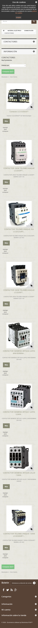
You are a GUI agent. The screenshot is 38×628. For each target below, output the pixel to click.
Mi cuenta (6, 609)
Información (10, 51)
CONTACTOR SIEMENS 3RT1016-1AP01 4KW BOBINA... (19, 352)
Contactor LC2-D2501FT (19, 112)
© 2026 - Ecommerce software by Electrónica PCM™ (17, 622)
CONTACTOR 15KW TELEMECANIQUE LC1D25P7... (19, 291)
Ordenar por (5, 65)
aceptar (18, 17)
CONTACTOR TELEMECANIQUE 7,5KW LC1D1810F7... (19, 535)
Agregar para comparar (5, 129)
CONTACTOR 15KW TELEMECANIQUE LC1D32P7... (19, 169)
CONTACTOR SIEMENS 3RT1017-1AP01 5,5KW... (19, 413)
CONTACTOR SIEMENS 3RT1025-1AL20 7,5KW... (19, 474)
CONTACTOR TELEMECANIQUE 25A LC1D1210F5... (19, 230)
